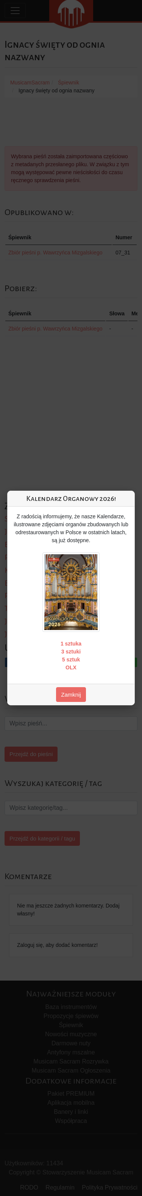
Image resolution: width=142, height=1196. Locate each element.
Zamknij (71, 694)
